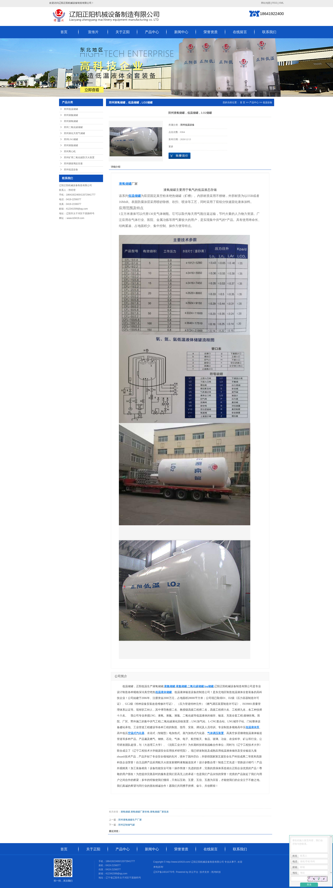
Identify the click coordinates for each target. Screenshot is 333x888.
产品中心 (152, 32)
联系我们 (269, 32)
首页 (63, 32)
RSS (274, 3)
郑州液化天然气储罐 (74, 133)
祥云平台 (193, 872)
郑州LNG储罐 (71, 139)
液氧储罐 (125, 811)
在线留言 (240, 32)
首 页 (242, 102)
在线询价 (179, 156)
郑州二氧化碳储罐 (73, 127)
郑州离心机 (70, 151)
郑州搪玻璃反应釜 (73, 163)
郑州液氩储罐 (71, 145)
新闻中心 (181, 32)
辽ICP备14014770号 (164, 872)
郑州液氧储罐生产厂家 (130, 819)
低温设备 (267, 102)
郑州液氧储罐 (71, 121)
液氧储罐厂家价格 (140, 811)
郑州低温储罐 (71, 109)
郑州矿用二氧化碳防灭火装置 (79, 157)
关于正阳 (123, 32)
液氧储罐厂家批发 (159, 811)
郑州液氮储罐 (71, 115)
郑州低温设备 (71, 169)
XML (281, 3)
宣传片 (93, 32)
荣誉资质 (211, 32)
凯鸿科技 (216, 872)
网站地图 (265, 3)
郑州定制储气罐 (126, 824)
